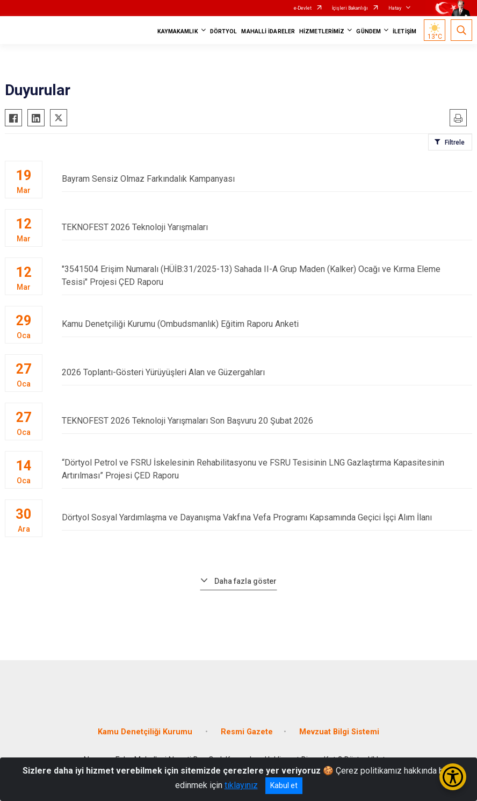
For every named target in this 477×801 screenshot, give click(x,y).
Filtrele (455, 142)
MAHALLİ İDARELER (268, 31)
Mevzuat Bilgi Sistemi (339, 731)
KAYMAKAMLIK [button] (177, 31)
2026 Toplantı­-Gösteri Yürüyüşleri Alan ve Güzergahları (267, 372)
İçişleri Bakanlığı (350, 8)
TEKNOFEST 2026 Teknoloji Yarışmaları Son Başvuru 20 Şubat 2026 (267, 421)
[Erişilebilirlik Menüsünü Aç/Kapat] (452, 776)
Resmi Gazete (247, 731)
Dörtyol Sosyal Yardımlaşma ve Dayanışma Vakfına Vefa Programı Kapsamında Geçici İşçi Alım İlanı (267, 517)
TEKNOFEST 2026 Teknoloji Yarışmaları (267, 227)
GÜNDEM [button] (368, 31)
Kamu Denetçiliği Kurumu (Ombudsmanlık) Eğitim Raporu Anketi (267, 324)
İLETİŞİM (404, 31)
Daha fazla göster (245, 581)
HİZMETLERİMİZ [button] (321, 31)
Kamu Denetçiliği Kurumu (146, 731)
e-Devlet (303, 8)
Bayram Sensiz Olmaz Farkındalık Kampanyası (267, 179)
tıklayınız (241, 785)
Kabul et (284, 785)
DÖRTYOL (223, 31)
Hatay (394, 8)
